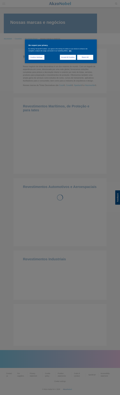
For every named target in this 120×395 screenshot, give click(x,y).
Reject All (85, 57)
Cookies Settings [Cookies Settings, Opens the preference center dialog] (36, 57)
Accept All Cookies (68, 57)
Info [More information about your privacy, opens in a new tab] (70, 50)
